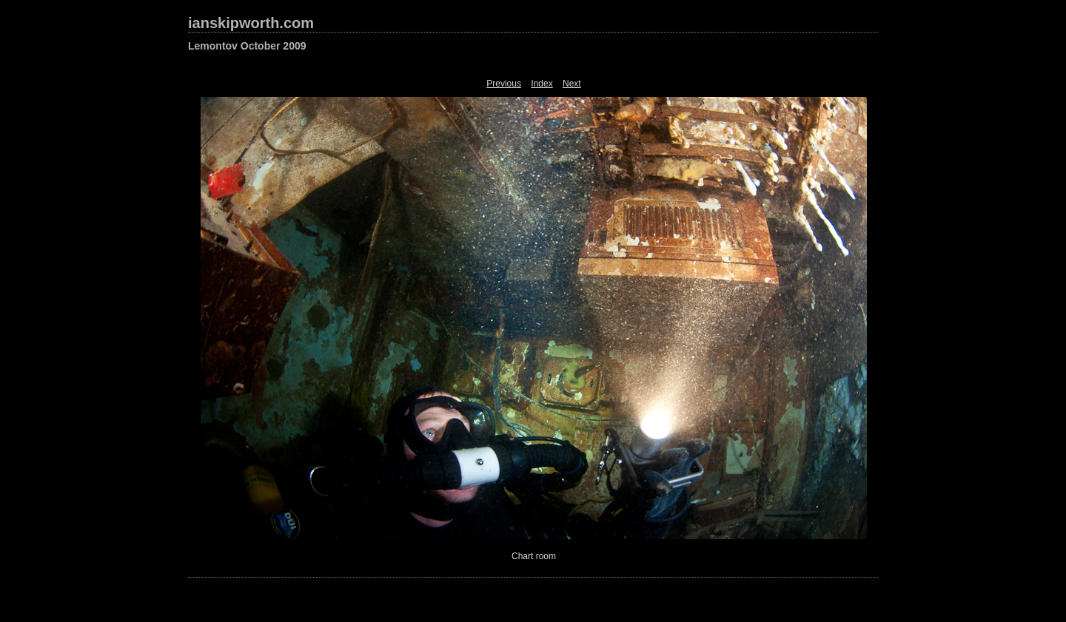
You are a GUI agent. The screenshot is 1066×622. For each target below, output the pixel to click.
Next (572, 83)
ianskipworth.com (251, 23)
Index (541, 83)
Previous (503, 83)
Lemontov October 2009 (247, 46)
